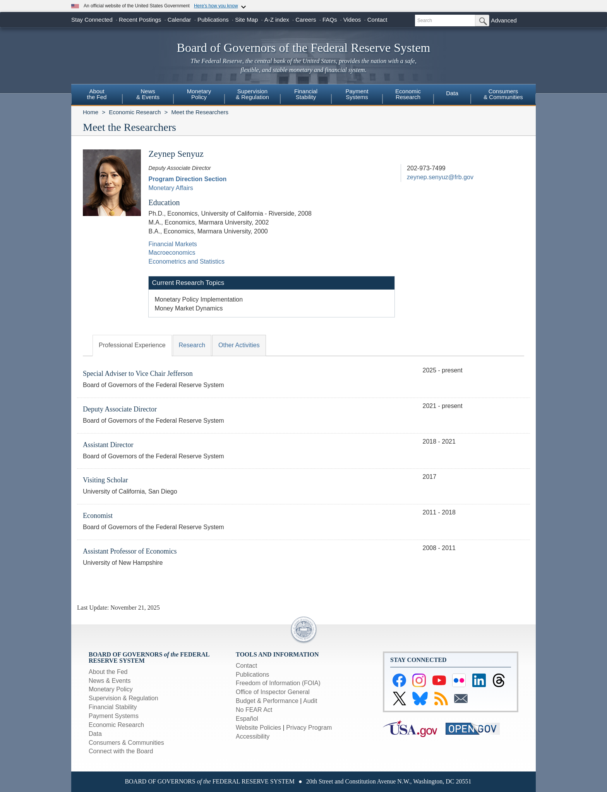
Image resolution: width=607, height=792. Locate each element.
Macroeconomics (171, 252)
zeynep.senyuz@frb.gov (440, 177)
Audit (310, 701)
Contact (377, 19)
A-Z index (276, 19)
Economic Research (135, 112)
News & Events (109, 680)
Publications (213, 19)
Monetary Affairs (170, 188)
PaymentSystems (356, 94)
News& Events (147, 94)
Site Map (246, 19)
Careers (305, 19)
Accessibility (252, 736)
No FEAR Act (254, 709)
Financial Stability (113, 707)
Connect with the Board (121, 751)
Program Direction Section (187, 179)
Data (452, 93)
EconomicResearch (408, 94)
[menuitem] (96, 95)
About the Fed (108, 672)
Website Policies (258, 727)
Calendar (179, 19)
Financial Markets (172, 244)
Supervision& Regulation (252, 94)
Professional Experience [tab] (132, 345)
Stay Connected (92, 19)
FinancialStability (305, 94)
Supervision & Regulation (123, 698)
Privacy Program (309, 727)
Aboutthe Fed (97, 94)
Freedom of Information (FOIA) (278, 683)
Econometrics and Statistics (186, 261)
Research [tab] (192, 345)
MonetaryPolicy (199, 94)
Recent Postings (140, 19)
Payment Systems (114, 716)
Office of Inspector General (273, 692)
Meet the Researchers (199, 112)
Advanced (504, 20)
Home (90, 112)
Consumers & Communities (503, 94)
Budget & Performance (267, 701)
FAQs (329, 19)
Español (247, 718)
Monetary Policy (111, 689)
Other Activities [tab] (239, 345)
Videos (352, 19)
